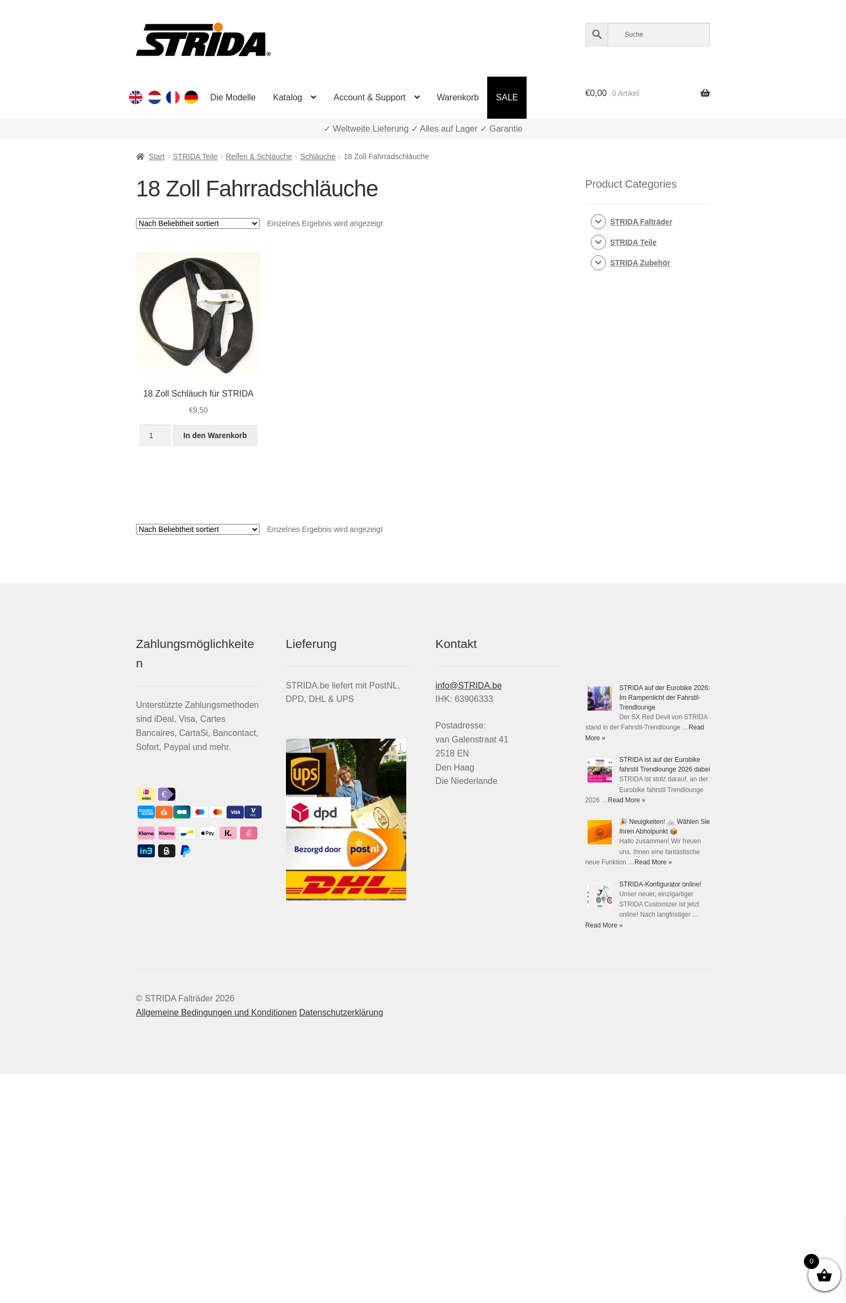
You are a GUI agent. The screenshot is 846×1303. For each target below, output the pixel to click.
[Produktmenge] (155, 435)
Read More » (626, 800)
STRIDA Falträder (641, 221)
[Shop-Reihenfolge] (198, 223)
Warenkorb (458, 97)
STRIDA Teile (195, 156)
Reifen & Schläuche (259, 156)
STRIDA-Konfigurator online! (660, 884)
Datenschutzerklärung (341, 1012)
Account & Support (369, 97)
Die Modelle (233, 97)
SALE (507, 97)
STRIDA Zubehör (640, 262)
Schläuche (318, 156)
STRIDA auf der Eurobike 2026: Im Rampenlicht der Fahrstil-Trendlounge (664, 697)
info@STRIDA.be (468, 685)
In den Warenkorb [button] (215, 435)
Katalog (287, 97)
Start (157, 156)
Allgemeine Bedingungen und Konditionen (216, 1012)
